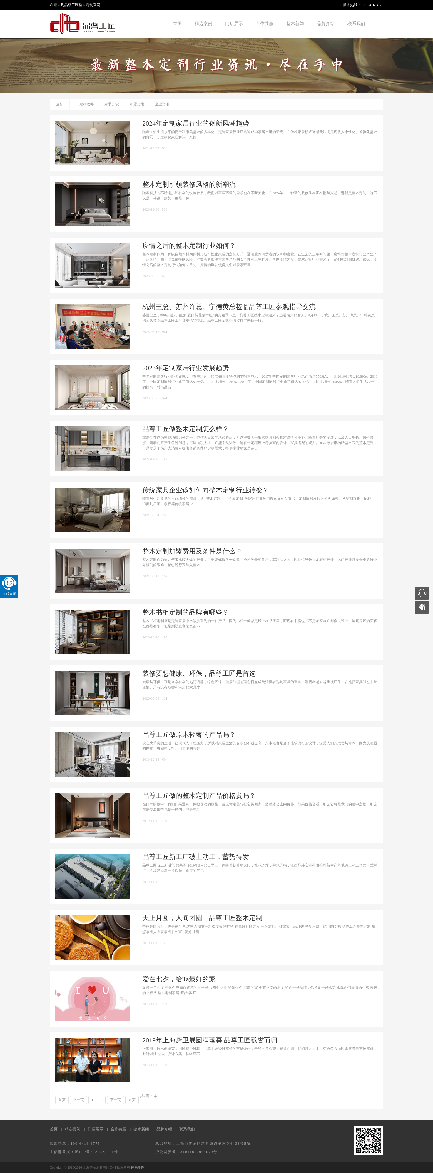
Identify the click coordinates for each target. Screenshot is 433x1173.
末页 (132, 1100)
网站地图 (138, 1167)
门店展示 (234, 23)
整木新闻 (295, 23)
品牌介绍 (326, 23)
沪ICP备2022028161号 (96, 1152)
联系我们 (356, 23)
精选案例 (203, 23)
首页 (177, 23)
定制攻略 (86, 104)
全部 (59, 104)
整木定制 (86, 5)
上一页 (78, 1100)
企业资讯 (162, 104)
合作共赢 (264, 23)
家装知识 (111, 104)
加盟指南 (137, 104)
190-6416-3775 (372, 5)
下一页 (115, 1100)
